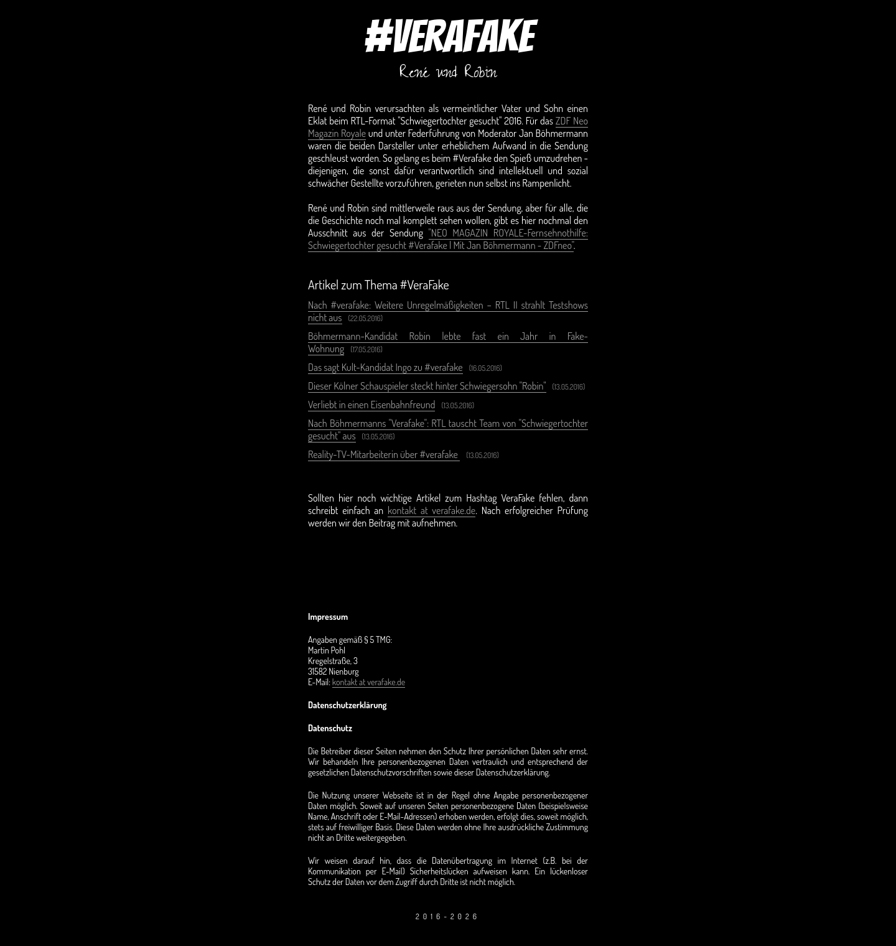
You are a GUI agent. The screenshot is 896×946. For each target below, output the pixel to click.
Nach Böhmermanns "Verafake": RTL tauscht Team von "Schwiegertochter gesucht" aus (448, 429)
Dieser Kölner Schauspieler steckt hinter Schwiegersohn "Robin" (427, 386)
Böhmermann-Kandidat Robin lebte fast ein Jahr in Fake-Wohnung (448, 342)
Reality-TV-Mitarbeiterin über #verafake (384, 454)
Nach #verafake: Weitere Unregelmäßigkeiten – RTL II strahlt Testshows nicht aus (448, 311)
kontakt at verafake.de (431, 510)
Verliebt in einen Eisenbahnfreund (371, 404)
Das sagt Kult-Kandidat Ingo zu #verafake (385, 367)
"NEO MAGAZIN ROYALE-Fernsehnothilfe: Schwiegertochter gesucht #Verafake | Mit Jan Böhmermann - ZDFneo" (448, 239)
